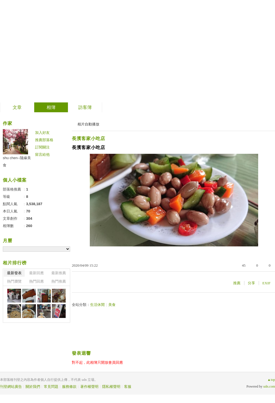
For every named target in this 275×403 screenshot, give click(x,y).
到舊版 (62, 51)
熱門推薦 (58, 281)
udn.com (269, 386)
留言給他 (42, 154)
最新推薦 (58, 273)
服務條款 (69, 386)
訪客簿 (85, 107)
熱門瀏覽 (14, 281)
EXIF (266, 283)
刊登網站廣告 (11, 386)
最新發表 (14, 273)
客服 (127, 386)
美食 (112, 305)
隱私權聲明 (111, 386)
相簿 (51, 107)
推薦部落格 (44, 140)
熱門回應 (36, 281)
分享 (251, 283)
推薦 (236, 283)
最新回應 (36, 273)
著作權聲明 (89, 386)
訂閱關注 (42, 147)
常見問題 (51, 386)
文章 (17, 107)
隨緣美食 (28, 49)
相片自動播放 (88, 124)
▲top (271, 380)
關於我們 (33, 386)
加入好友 (42, 132)
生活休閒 (97, 305)
